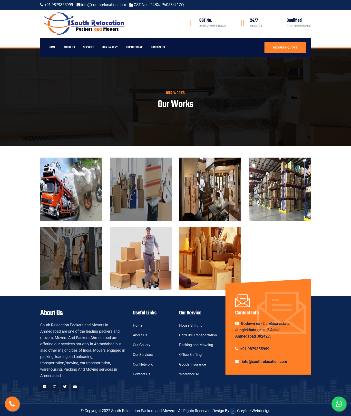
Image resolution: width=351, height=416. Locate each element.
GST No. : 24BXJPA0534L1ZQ (159, 4)
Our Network (134, 47)
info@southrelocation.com (103, 4)
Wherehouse (189, 374)
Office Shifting (190, 354)
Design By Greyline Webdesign (241, 410)
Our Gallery (110, 47)
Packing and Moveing (196, 345)
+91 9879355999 (58, 4)
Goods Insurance (192, 364)
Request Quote (285, 47)
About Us (69, 47)
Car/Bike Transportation (198, 335)
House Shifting (190, 325)
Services (88, 47)
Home (52, 47)
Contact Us (158, 47)
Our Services (143, 354)
